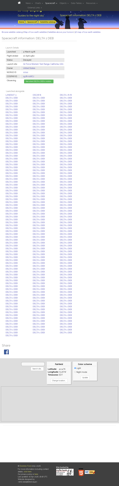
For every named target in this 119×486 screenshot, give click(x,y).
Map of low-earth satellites (35, 32)
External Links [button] (34, 8)
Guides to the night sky (31, 15)
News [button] (28, 3)
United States (29, 68)
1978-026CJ (28, 76)
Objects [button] (63, 3)
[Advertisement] (59, 404)
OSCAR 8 (37, 95)
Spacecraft (32, 22)
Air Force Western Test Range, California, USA (43, 64)
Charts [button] (38, 3)
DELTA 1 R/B (66, 95)
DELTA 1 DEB (12, 98)
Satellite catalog (47, 22)
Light (77, 368)
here (36, 474)
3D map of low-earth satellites (87, 32)
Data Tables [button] (76, 3)
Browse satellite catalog (12, 32)
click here (27, 472)
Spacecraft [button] (50, 3)
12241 (25, 72)
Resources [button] (91, 3)
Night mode (80, 372)
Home (21, 22)
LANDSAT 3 (11, 95)
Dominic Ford (25, 466)
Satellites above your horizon (61, 32)
